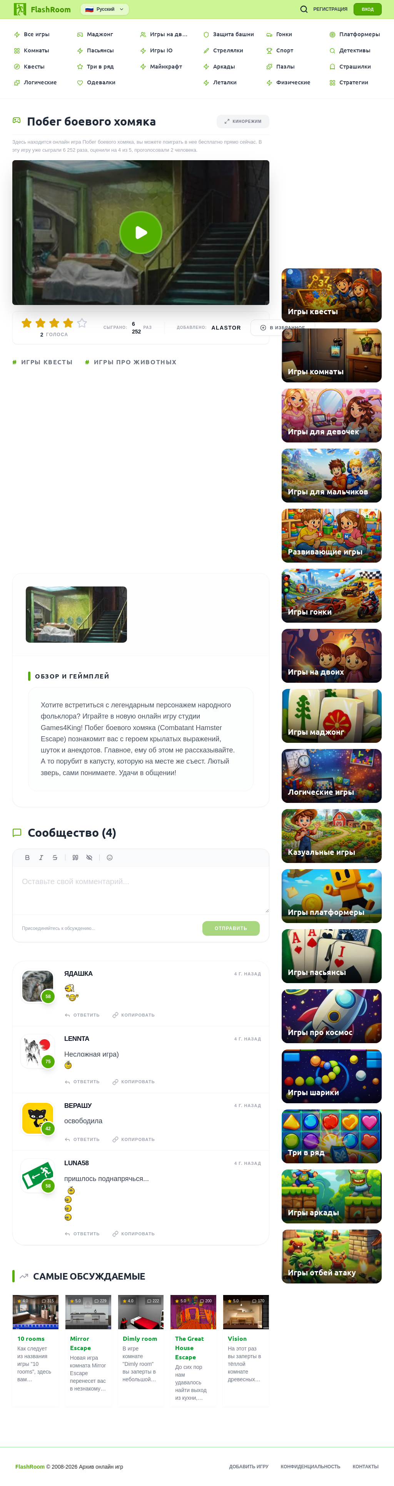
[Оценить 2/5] (40, 323)
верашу (78, 1105)
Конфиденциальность (311, 1466)
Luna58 (76, 1163)
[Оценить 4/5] (68, 323)
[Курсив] (41, 857)
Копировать (133, 1015)
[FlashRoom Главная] (41, 9)
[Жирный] (27, 857)
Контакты (366, 1466)
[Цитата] (75, 857)
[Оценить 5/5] (82, 323)
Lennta (76, 1038)
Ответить (82, 1015)
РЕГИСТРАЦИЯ (330, 9)
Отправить (231, 928)
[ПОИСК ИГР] (304, 9)
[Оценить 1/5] (26, 323)
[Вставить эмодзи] (109, 857)
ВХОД (368, 9)
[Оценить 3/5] (54, 323)
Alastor (226, 328)
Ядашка (78, 973)
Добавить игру (249, 1466)
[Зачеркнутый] (55, 857)
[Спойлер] (89, 857)
